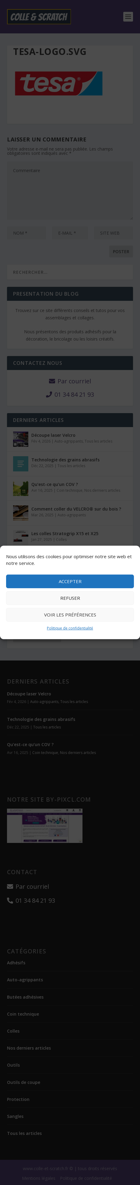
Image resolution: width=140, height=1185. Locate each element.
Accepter (70, 581)
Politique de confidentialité (70, 628)
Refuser (70, 598)
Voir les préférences (70, 615)
